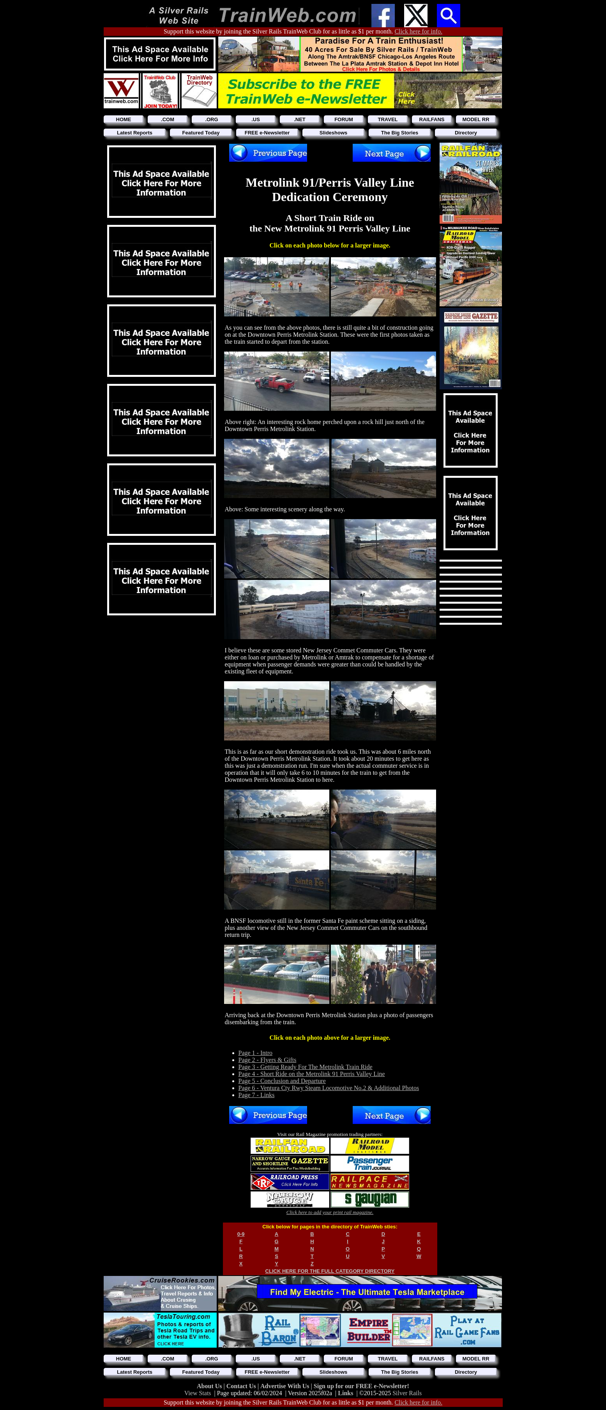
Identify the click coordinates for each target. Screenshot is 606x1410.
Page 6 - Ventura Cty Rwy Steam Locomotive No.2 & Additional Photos (329, 1088)
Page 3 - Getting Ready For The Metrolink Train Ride (306, 1067)
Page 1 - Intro (256, 1053)
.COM (167, 119)
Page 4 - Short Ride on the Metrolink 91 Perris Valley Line (312, 1074)
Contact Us (242, 1386)
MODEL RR (475, 119)
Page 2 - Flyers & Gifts (268, 1060)
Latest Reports (134, 133)
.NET (300, 119)
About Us (210, 1386)
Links (345, 1393)
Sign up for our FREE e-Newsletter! (361, 1386)
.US (255, 119)
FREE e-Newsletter (267, 133)
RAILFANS (432, 119)
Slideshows (334, 133)
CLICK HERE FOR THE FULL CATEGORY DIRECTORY (330, 1271)
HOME (123, 119)
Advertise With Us (285, 1386)
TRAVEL (388, 119)
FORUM (343, 119)
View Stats (197, 1393)
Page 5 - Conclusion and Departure (282, 1081)
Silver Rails (407, 1393)
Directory (466, 133)
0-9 (241, 1234)
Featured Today (201, 133)
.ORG (211, 119)
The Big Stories (399, 133)
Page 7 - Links (257, 1095)
